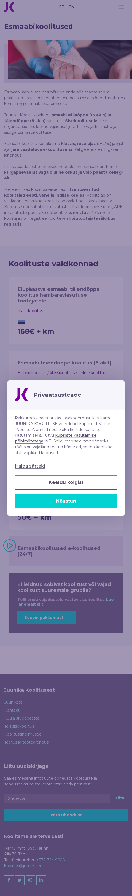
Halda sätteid (30, 466)
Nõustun (66, 500)
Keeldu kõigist (66, 482)
